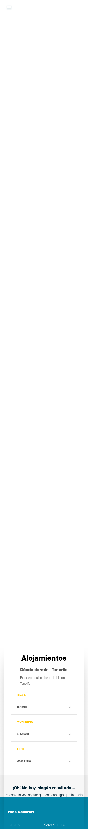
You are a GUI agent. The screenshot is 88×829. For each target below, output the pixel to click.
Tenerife (14, 825)
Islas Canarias (21, 813)
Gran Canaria (54, 825)
